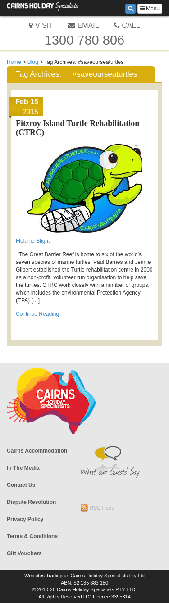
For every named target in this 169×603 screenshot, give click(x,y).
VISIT (41, 25)
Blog (32, 62)
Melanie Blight (33, 241)
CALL (127, 25)
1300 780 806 (84, 40)
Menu (150, 8)
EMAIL (83, 25)
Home (14, 62)
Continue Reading (37, 314)
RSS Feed (97, 508)
